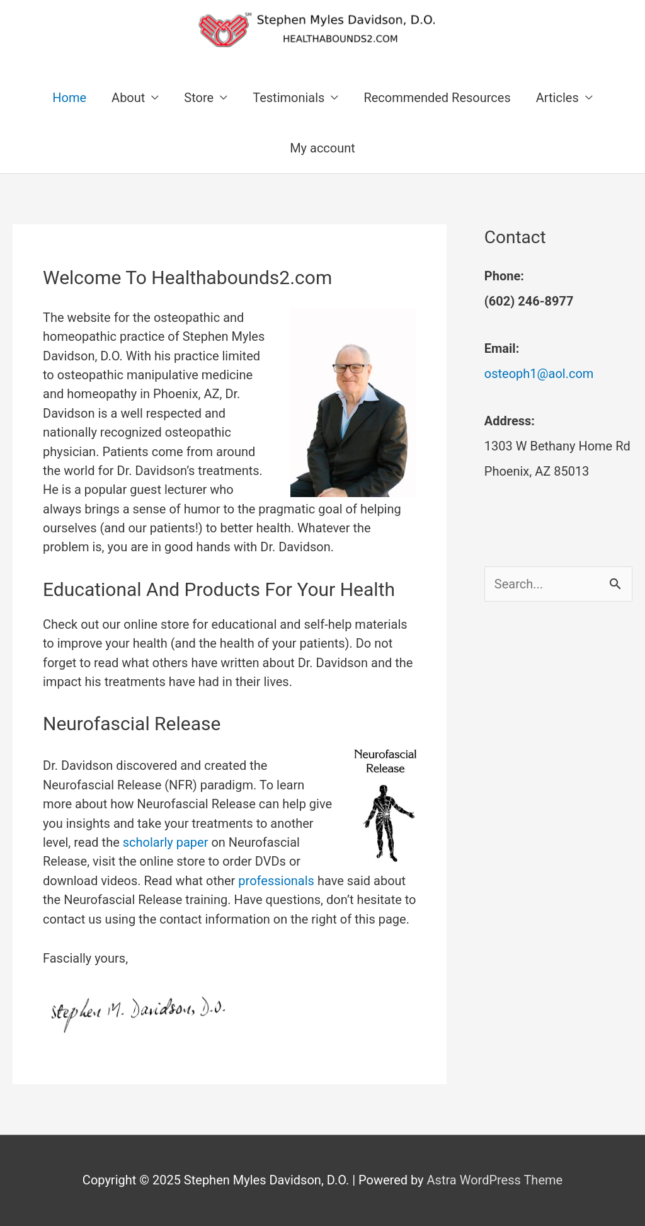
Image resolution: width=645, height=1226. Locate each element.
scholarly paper (165, 842)
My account (322, 148)
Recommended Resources (436, 97)
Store (199, 97)
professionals (276, 880)
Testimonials (288, 97)
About (128, 97)
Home (69, 97)
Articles (557, 97)
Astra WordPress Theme (495, 1180)
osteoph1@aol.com (539, 373)
